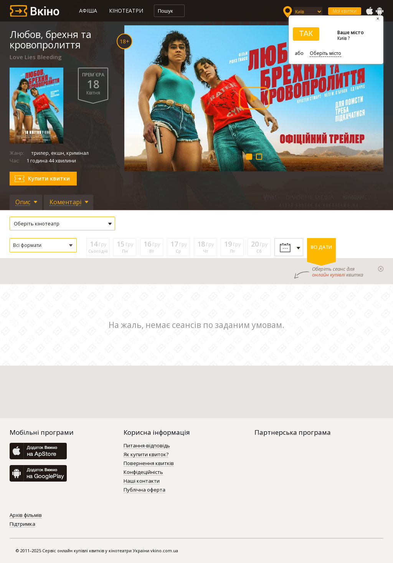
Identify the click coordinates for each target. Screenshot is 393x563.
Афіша (88, 10)
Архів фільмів (26, 515)
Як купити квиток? (146, 455)
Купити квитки (49, 178)
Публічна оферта (144, 490)
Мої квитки (345, 11)
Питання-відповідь (147, 446)
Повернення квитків (149, 463)
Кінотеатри (126, 10)
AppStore (369, 11)
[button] (43, 245)
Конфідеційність (143, 472)
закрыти (380, 269)
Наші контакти (142, 481)
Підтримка (22, 524)
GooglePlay (379, 11)
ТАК (306, 33)
